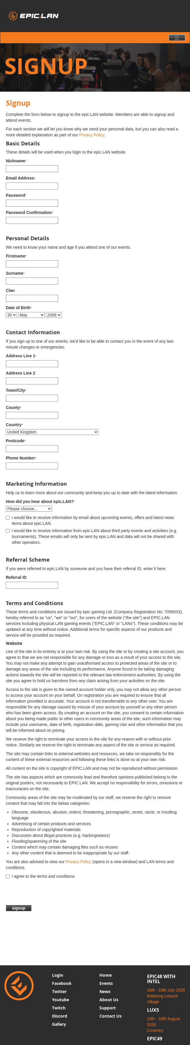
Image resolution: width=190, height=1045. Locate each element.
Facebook (62, 983)
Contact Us (110, 1016)
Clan (10, 290)
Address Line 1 (21, 355)
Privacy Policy (91, 135)
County (13, 407)
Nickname (16, 161)
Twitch (58, 1008)
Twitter (59, 991)
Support (107, 1008)
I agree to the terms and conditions (40, 876)
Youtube (60, 999)
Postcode (15, 440)
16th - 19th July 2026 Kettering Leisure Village (166, 996)
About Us (108, 999)
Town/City (16, 390)
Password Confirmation (29, 212)
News (104, 991)
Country (14, 424)
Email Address (20, 178)
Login (57, 975)
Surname (15, 273)
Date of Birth (19, 307)
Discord (59, 1016)
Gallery (59, 1024)
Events (106, 983)
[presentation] (50, 893)
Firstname (16, 256)
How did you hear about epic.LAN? (40, 501)
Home (105, 975)
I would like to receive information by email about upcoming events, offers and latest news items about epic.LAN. (90, 520)
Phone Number (21, 458)
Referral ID (16, 577)
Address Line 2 (20, 373)
